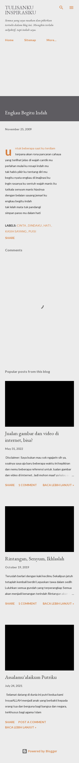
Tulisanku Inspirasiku (20, 10)
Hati (47, 225)
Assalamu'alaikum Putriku (31, 677)
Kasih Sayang (16, 231)
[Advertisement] (39, 67)
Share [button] (10, 238)
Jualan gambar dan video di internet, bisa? (32, 436)
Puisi (32, 231)
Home (9, 40)
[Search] (61, 7)
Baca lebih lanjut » (58, 485)
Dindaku (35, 225)
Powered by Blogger (39, 751)
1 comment (27, 485)
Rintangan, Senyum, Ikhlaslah (34, 558)
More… (51, 40)
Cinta (22, 225)
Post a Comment (32, 722)
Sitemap (30, 40)
